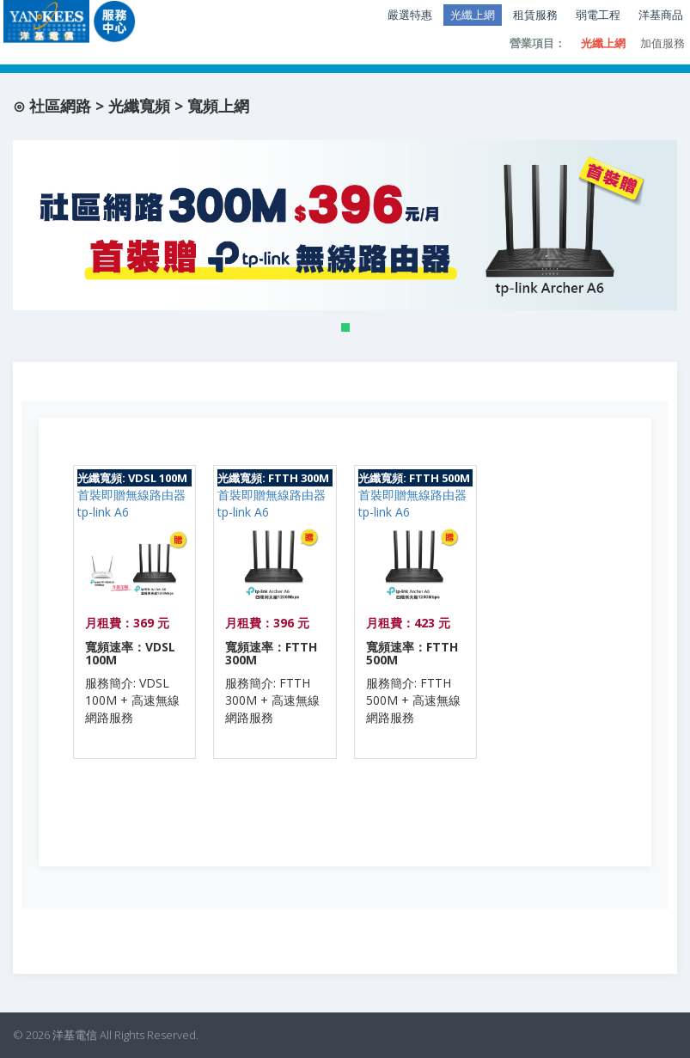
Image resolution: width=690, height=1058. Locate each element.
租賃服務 (535, 14)
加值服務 (662, 43)
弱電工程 (598, 14)
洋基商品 (660, 14)
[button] (345, 327)
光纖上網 (472, 14)
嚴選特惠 (410, 14)
